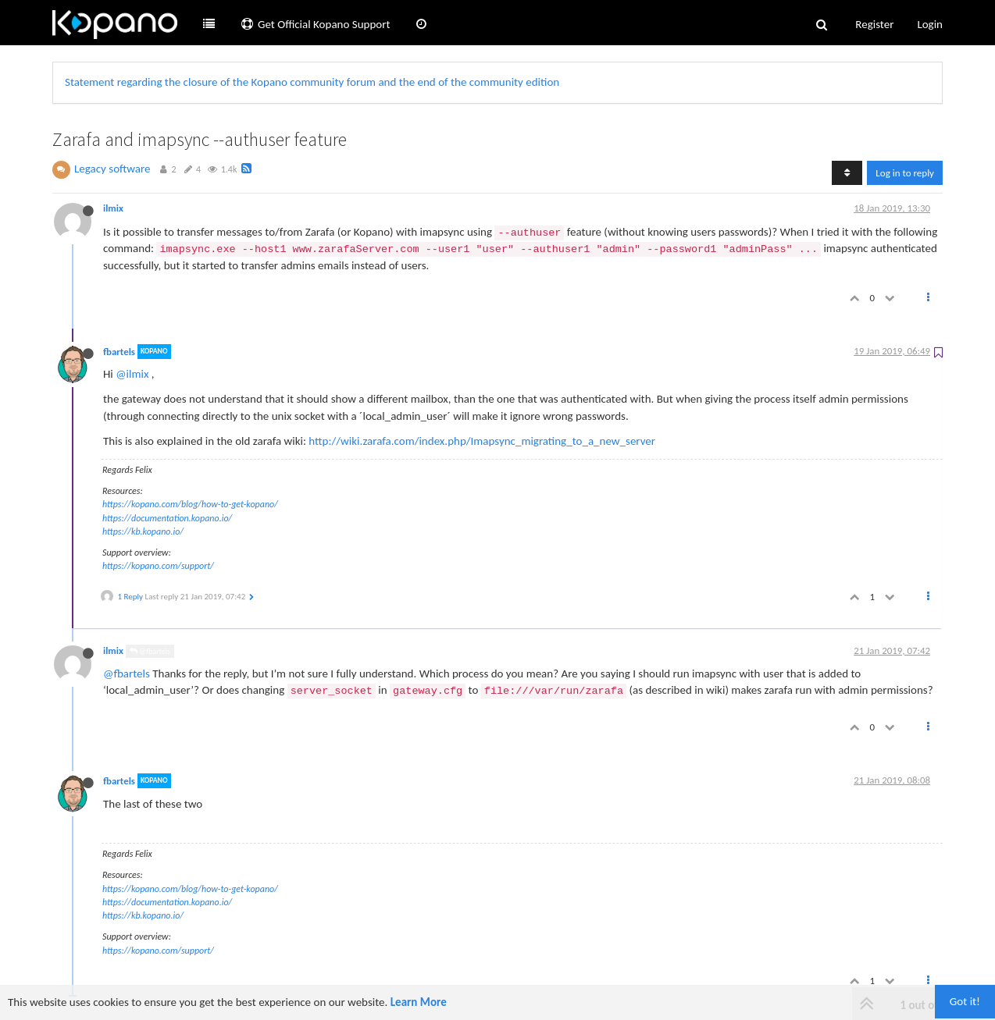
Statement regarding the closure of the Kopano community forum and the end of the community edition (312, 82)
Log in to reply (905, 173)
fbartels (119, 351)
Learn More (419, 1002)
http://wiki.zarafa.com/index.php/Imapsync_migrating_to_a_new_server (481, 441)
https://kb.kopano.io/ (143, 531)
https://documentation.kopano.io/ (167, 518)
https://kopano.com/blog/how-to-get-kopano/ (190, 504)
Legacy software (112, 169)
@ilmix (132, 374)
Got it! (965, 1001)
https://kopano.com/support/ (158, 565)
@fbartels (150, 651)
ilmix (113, 208)
